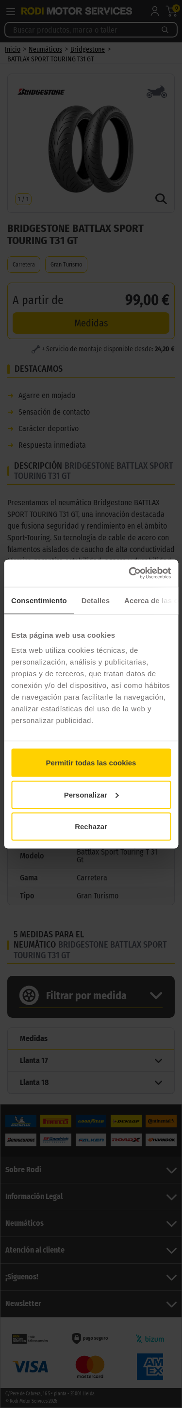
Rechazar (91, 826)
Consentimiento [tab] (39, 600)
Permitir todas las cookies (91, 763)
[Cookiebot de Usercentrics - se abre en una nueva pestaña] (129, 573)
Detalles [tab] (96, 600)
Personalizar (91, 794)
